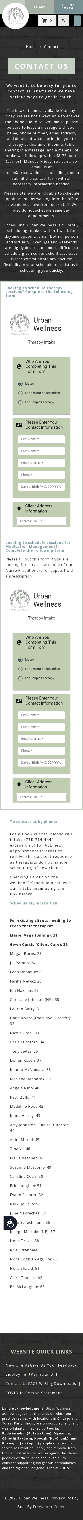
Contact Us (17, 1383)
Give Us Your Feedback (53, 1365)
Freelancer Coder (49, 1506)
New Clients (18, 1365)
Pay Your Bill (44, 1374)
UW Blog (45, 1383)
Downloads (65, 1383)
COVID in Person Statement (34, 1392)
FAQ (32, 1383)
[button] (77, 20)
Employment (18, 1374)
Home (31, 46)
